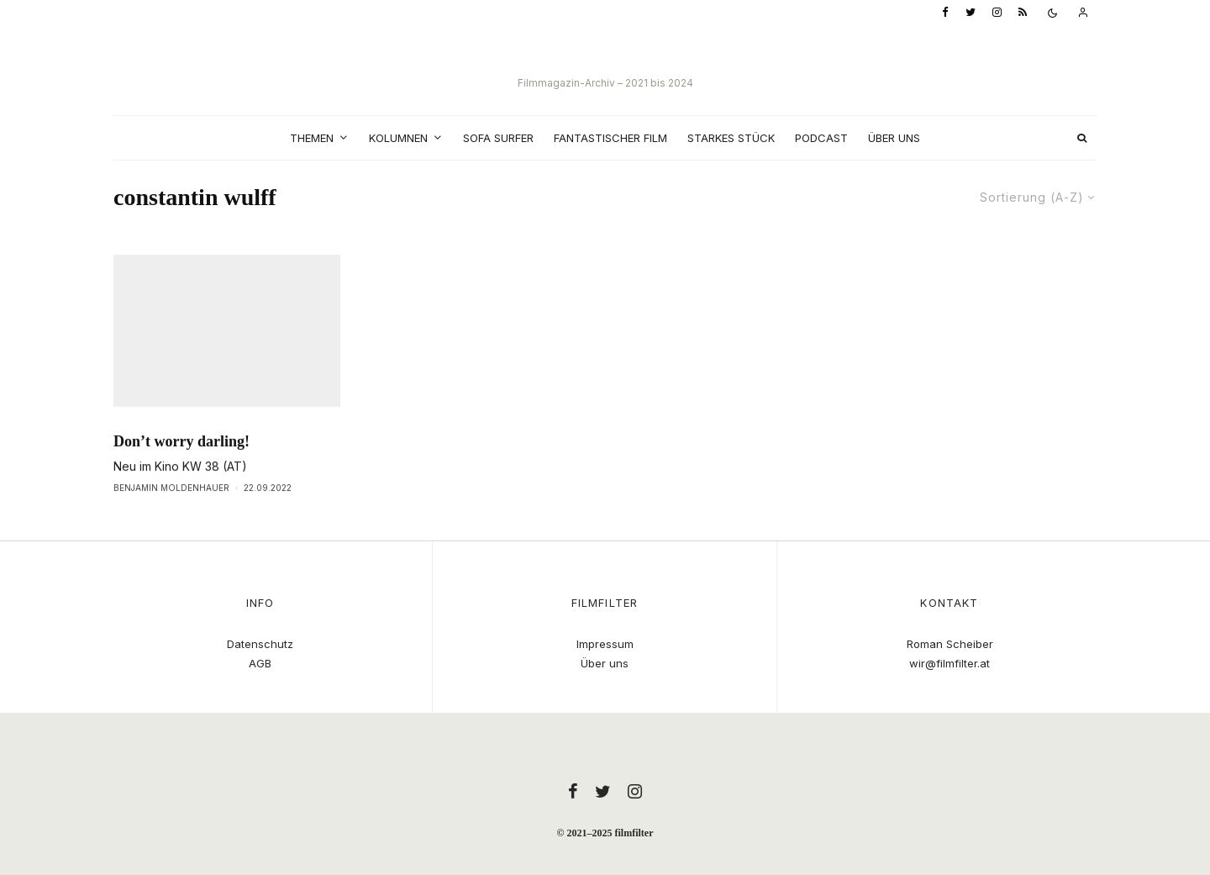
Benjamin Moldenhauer (171, 522)
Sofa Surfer (498, 138)
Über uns (894, 138)
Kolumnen (398, 138)
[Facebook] (945, 13)
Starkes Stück (731, 138)
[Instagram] (997, 13)
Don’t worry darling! (181, 475)
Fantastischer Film (610, 138)
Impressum (605, 644)
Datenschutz (260, 644)
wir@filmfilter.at (949, 663)
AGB (260, 663)
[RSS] (1022, 13)
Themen (312, 138)
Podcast (821, 138)
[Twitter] (970, 13)
